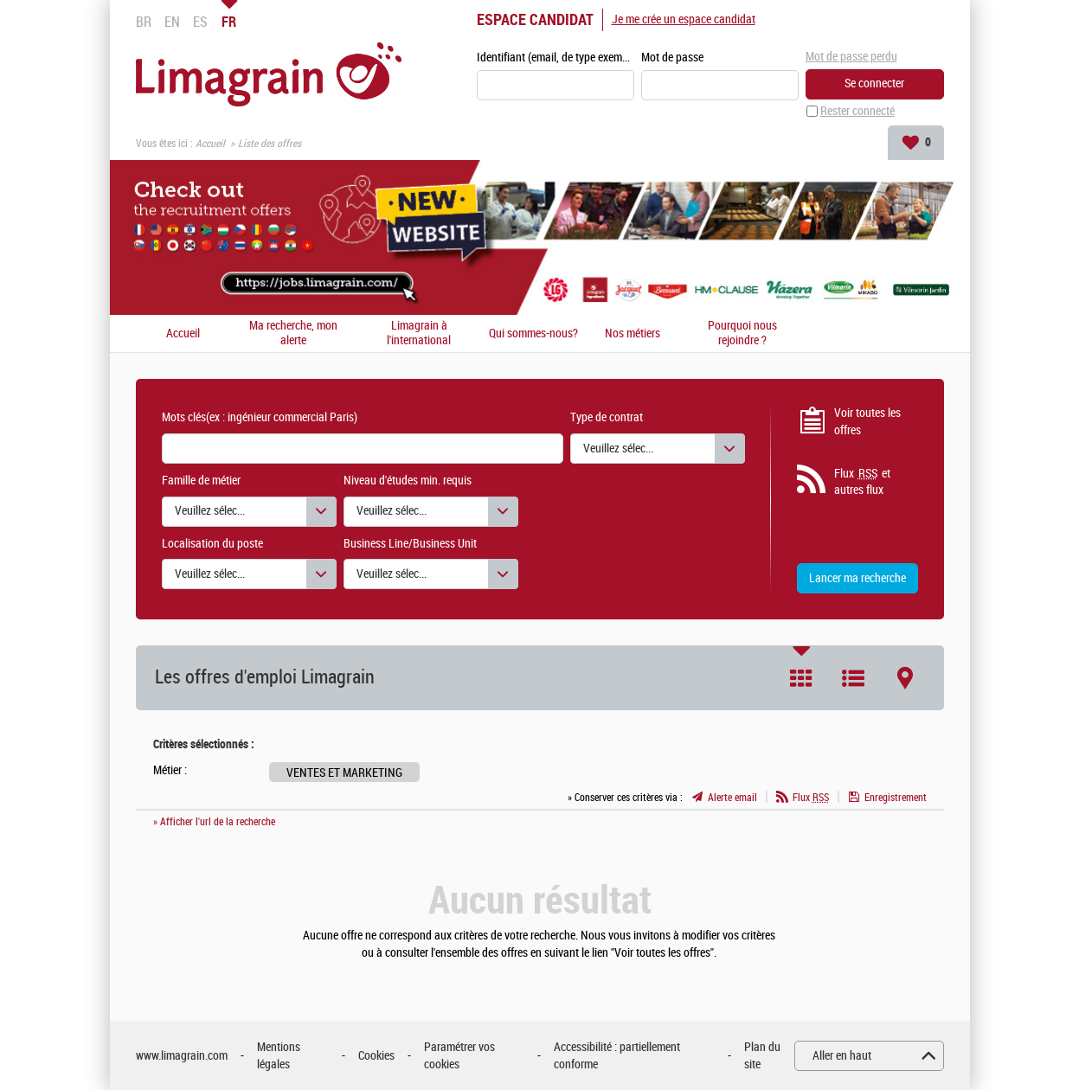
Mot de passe (672, 57)
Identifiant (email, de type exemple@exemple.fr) (555, 57)
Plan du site (762, 1056)
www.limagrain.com (182, 1055)
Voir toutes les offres (867, 422)
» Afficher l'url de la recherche (214, 822)
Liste (853, 678)
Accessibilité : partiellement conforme (617, 1056)
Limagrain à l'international (419, 333)
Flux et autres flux (862, 481)
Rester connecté (857, 111)
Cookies (376, 1055)
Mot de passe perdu (851, 56)
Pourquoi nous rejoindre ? (742, 333)
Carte (905, 678)
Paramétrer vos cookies (459, 1056)
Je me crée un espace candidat (683, 19)
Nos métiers (632, 334)
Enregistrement (895, 798)
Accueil (210, 144)
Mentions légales (278, 1056)
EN (172, 21)
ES (200, 21)
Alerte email (732, 798)
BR (143, 21)
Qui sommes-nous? (533, 334)
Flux (811, 798)
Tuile (801, 678)
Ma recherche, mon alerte (293, 333)
